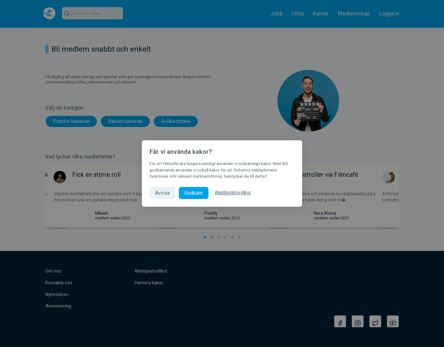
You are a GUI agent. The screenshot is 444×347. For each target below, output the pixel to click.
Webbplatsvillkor (233, 193)
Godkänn (193, 193)
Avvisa (162, 193)
